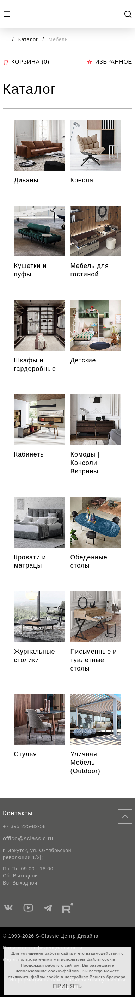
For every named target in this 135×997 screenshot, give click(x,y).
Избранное (109, 62)
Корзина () (26, 62)
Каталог (28, 39)
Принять (67, 986)
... (5, 39)
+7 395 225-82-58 (24, 826)
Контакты (18, 813)
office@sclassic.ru (28, 839)
